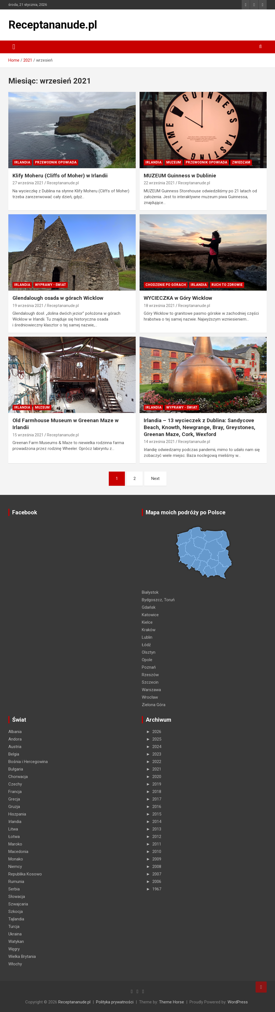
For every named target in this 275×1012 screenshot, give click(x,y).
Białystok (150, 592)
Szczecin (150, 682)
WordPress (238, 1002)
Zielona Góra (153, 704)
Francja (15, 791)
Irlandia (22, 162)
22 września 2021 (159, 183)
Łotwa (14, 836)
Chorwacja (18, 776)
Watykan (16, 941)
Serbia (14, 889)
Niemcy (15, 866)
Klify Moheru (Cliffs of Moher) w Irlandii (60, 175)
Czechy (15, 784)
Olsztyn (148, 652)
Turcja (13, 926)
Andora (15, 739)
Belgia (13, 754)
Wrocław (150, 697)
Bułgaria (15, 769)
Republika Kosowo (25, 874)
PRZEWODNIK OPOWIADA (56, 162)
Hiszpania (17, 814)
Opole (147, 659)
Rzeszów (150, 674)
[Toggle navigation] (13, 47)
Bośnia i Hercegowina (28, 761)
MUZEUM (173, 162)
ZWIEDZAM (241, 162)
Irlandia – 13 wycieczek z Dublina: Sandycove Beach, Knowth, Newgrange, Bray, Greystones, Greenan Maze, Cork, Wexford (199, 427)
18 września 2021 (159, 305)
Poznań (149, 667)
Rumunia (16, 881)
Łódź (146, 644)
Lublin (147, 637)
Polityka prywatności (114, 1002)
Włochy (15, 963)
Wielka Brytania (22, 956)
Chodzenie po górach (165, 285)
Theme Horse (171, 1002)
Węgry (14, 948)
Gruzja (14, 806)
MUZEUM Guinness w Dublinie (180, 175)
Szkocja (15, 911)
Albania (15, 731)
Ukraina (15, 934)
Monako (15, 859)
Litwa (13, 829)
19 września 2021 (28, 305)
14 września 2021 (159, 441)
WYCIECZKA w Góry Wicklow (178, 298)
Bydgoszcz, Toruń (158, 599)
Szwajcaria (18, 904)
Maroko (15, 844)
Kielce (147, 622)
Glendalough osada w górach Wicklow (58, 298)
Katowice (150, 614)
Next (155, 478)
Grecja (14, 799)
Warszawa (151, 689)
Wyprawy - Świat (50, 285)
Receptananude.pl (52, 24)
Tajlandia (16, 919)
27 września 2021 (28, 183)
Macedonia (18, 851)
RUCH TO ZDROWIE (227, 285)
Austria (14, 746)
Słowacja (16, 896)
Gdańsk (148, 607)
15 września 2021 (28, 435)
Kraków (148, 629)
